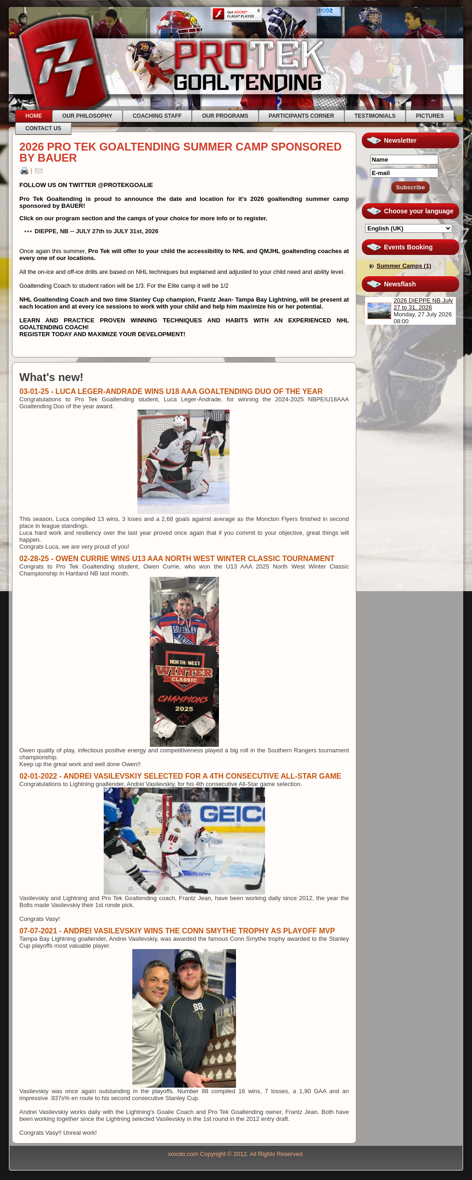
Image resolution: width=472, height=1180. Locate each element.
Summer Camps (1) (404, 265)
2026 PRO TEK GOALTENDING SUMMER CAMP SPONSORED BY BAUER (180, 152)
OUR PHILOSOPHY (87, 116)
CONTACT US (43, 128)
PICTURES (430, 116)
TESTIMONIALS (374, 116)
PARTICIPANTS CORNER (301, 116)
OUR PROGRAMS (225, 116)
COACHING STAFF (157, 116)
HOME (33, 116)
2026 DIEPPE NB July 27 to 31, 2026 (423, 304)
